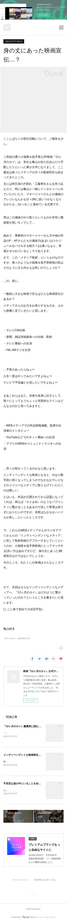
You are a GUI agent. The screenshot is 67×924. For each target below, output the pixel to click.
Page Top (33, 895)
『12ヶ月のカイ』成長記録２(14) (16, 638)
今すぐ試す (43, 15)
